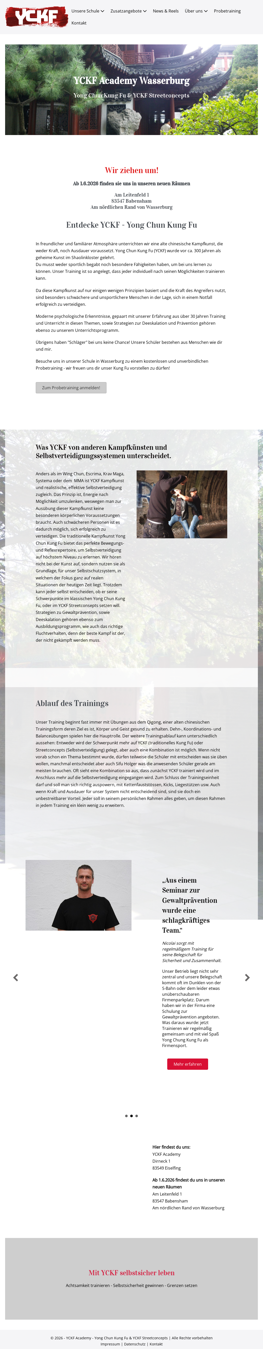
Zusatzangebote (129, 11)
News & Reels (166, 11)
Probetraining (227, 11)
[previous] (15, 978)
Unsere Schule (87, 11)
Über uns (196, 11)
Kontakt (79, 23)
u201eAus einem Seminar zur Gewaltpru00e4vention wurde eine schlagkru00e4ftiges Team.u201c (131, 1116)
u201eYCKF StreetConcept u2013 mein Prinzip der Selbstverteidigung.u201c (126, 1116)
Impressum (110, 1344)
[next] (247, 978)
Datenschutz (135, 1344)
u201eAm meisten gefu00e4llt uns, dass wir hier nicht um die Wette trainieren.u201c (136, 1116)
